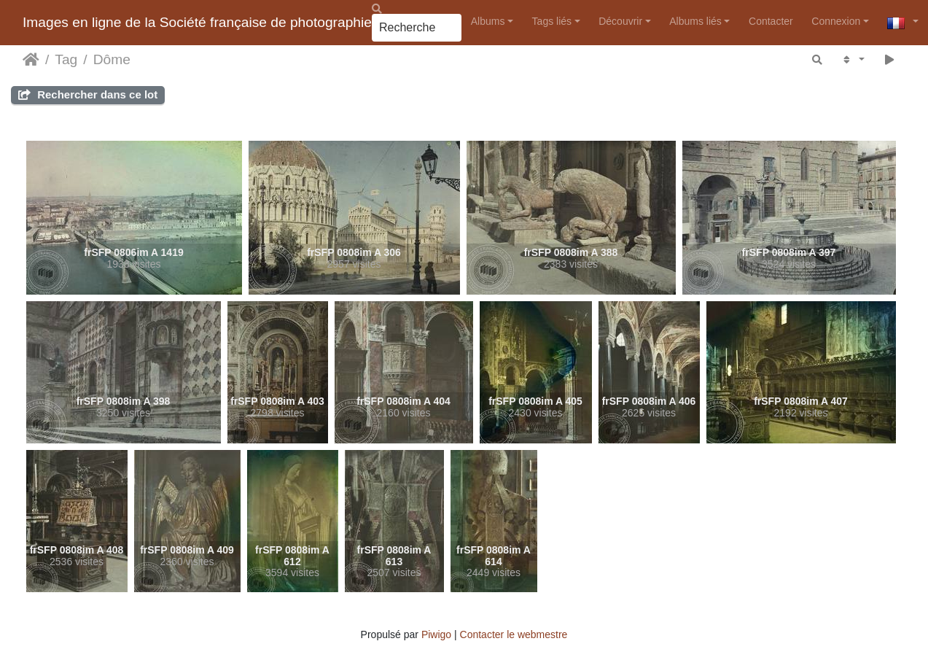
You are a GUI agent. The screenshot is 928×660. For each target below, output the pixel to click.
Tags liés (552, 21)
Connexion (835, 21)
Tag (66, 59)
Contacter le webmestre (514, 634)
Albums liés (695, 21)
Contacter (771, 21)
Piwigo (436, 634)
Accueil (31, 60)
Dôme (111, 59)
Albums (488, 21)
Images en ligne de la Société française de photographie (197, 22)
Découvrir (620, 21)
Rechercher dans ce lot (87, 94)
